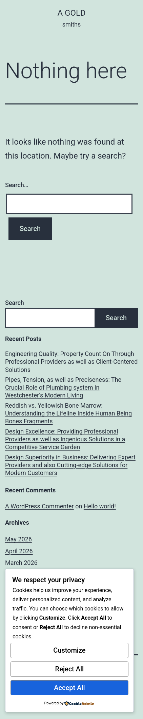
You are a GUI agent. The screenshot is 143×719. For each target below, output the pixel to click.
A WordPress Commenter (39, 506)
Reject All (69, 669)
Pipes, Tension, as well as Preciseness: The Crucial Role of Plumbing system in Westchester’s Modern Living (63, 387)
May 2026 (18, 539)
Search (14, 302)
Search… (16, 185)
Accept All (69, 688)
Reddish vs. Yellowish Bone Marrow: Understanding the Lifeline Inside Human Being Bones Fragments (68, 413)
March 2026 (21, 562)
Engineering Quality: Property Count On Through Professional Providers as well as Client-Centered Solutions (71, 361)
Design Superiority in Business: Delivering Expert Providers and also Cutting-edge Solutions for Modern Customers (70, 465)
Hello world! (100, 506)
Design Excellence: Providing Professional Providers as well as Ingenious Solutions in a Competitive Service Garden (65, 439)
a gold (71, 13)
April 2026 (19, 551)
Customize (69, 650)
